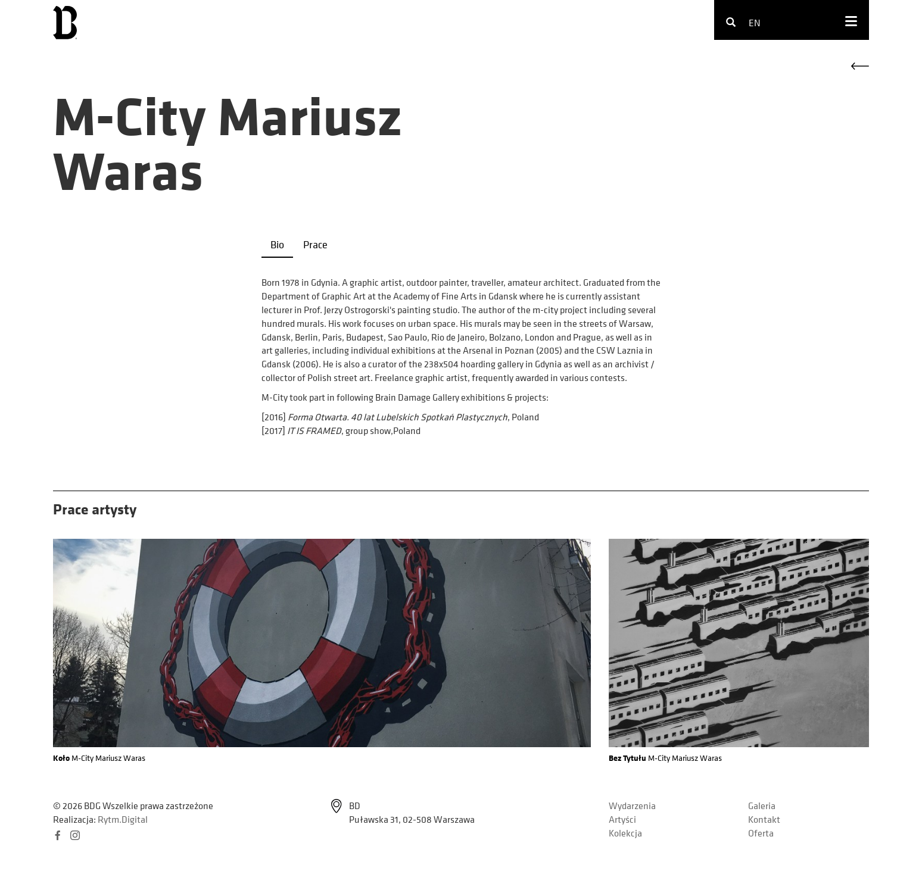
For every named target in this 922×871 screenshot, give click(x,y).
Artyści (622, 819)
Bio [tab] (277, 244)
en (755, 22)
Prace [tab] (315, 244)
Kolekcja (625, 832)
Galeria (761, 805)
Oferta (761, 832)
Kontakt (764, 819)
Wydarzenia (632, 805)
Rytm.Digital (123, 819)
